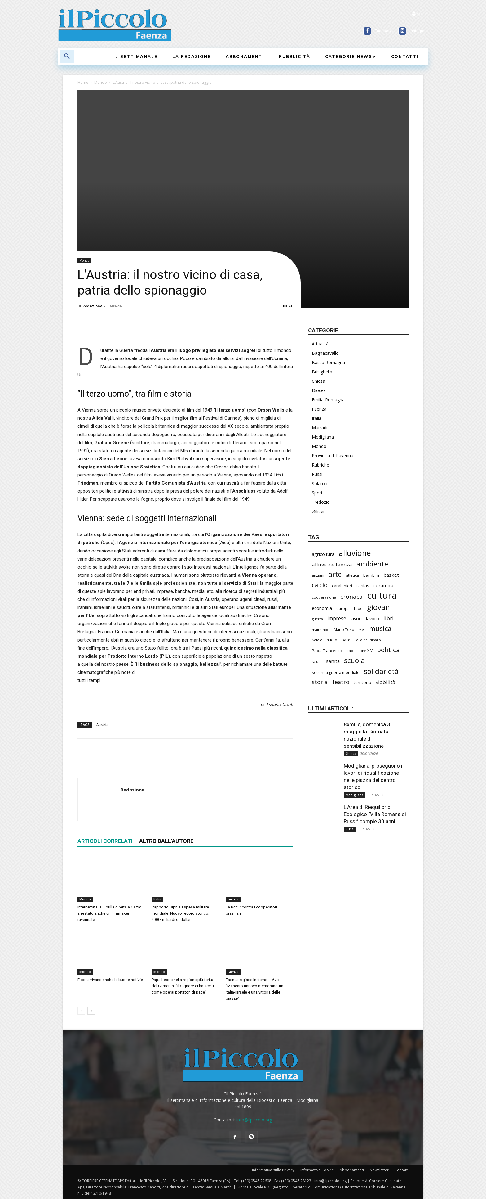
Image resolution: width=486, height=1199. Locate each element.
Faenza (233, 899)
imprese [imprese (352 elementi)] (336, 618)
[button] (67, 56)
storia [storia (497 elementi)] (320, 682)
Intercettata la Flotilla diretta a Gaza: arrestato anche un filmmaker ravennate (109, 913)
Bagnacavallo (325, 353)
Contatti (402, 1170)
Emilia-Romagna (328, 400)
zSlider (318, 511)
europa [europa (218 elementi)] (343, 608)
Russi (317, 474)
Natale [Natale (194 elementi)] (317, 640)
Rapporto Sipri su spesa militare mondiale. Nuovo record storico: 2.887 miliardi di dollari (180, 913)
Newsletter (379, 1170)
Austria (102, 724)
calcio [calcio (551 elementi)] (320, 585)
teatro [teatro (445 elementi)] (340, 682)
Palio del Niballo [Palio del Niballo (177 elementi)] (368, 640)
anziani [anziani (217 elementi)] (318, 575)
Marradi (319, 427)
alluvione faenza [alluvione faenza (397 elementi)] (332, 564)
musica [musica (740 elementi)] (380, 628)
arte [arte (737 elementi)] (335, 574)
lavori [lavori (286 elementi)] (356, 618)
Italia (157, 899)
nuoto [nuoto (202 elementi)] (332, 639)
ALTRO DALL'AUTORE (166, 841)
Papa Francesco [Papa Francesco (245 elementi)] (327, 650)
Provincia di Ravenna (332, 455)
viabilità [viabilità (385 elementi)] (385, 682)
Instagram (419, 31)
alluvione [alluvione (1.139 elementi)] (355, 553)
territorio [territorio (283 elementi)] (362, 682)
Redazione (92, 306)
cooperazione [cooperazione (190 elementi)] (324, 597)
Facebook (384, 31)
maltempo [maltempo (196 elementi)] (320, 629)
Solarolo (320, 483)
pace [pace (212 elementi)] (346, 639)
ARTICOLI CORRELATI (105, 841)
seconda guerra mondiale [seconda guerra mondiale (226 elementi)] (336, 672)
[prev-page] (81, 1011)
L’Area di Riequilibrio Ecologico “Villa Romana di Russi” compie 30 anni (375, 814)
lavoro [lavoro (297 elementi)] (372, 618)
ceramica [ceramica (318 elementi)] (383, 585)
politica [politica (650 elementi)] (388, 650)
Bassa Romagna (328, 362)
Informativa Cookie (317, 1170)
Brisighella (322, 372)
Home (82, 82)
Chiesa (318, 381)
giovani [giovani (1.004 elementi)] (379, 607)
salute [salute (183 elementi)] (317, 661)
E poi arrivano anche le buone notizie (110, 979)
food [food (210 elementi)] (358, 608)
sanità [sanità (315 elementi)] (333, 661)
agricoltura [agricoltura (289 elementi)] (323, 554)
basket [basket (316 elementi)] (391, 575)
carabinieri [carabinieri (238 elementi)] (342, 585)
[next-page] (91, 1011)
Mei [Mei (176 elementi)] (362, 630)
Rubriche (320, 465)
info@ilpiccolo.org (254, 1120)
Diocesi (319, 390)
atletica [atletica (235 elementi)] (352, 575)
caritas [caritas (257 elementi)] (362, 585)
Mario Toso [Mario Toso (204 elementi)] (344, 629)
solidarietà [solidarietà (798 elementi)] (381, 671)
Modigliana (323, 437)
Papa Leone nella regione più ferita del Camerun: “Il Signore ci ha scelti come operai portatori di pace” (183, 985)
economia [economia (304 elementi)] (322, 608)
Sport (317, 493)
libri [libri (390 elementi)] (388, 618)
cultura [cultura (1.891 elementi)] (382, 595)
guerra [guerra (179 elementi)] (317, 618)
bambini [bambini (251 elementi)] (371, 575)
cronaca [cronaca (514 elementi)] (351, 596)
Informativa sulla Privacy (273, 1170)
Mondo (100, 82)
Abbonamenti (352, 1170)
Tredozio (321, 502)
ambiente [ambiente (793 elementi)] (372, 564)
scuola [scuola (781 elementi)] (354, 660)
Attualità (320, 344)
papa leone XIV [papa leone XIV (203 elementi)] (359, 650)
